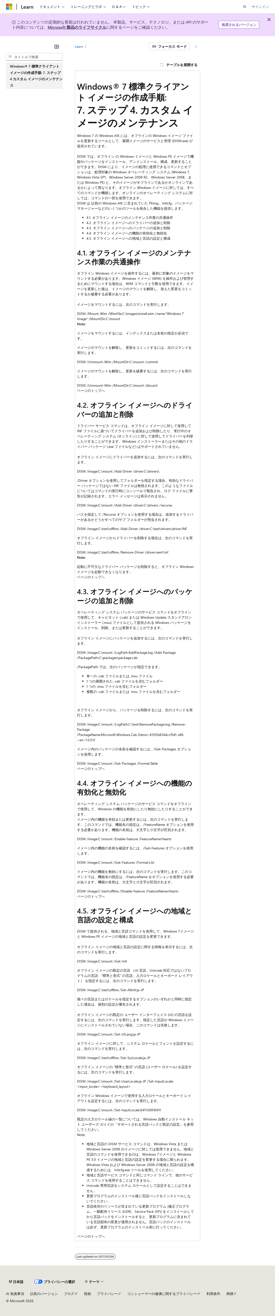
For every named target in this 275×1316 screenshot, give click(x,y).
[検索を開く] (245, 6)
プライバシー (107, 1293)
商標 (229, 1293)
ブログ (69, 1293)
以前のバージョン (44, 1293)
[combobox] (34, 57)
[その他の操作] (196, 47)
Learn (79, 46)
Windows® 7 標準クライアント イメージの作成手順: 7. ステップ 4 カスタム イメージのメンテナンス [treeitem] (36, 76)
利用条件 (213, 1293)
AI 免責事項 (15, 1293)
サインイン (260, 6)
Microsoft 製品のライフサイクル (77, 27)
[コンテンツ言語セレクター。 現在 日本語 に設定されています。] (16, 1282)
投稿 (87, 1293)
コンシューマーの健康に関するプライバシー (162, 1293)
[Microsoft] (9, 6)
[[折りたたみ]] (56, 46)
